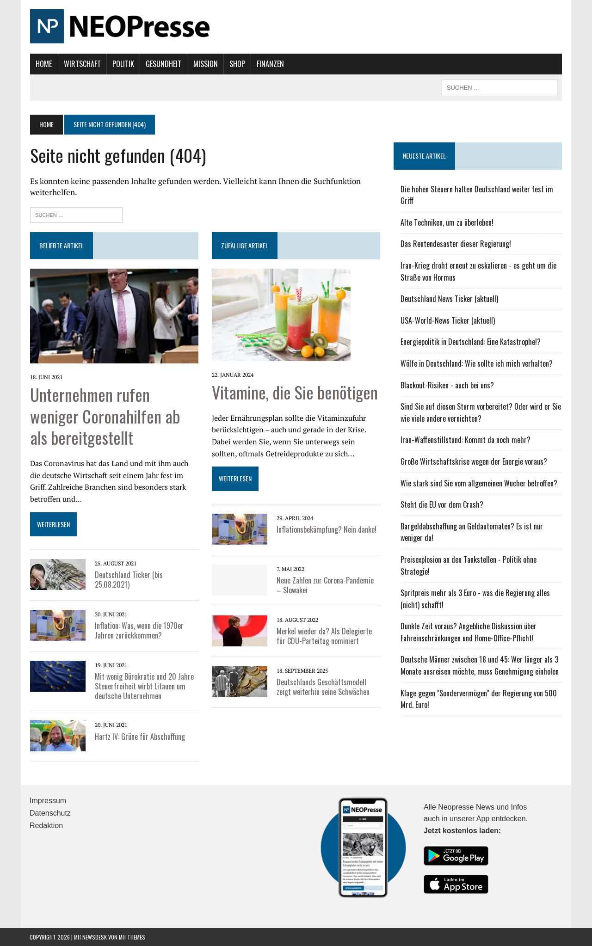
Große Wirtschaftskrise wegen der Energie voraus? (474, 461)
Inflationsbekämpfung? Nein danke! (326, 528)
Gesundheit (163, 63)
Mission (204, 63)
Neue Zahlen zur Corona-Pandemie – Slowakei (328, 584)
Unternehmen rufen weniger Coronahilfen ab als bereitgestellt (104, 415)
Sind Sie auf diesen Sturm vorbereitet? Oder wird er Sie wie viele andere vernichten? (481, 412)
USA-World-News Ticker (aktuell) (448, 320)
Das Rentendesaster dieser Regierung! (456, 243)
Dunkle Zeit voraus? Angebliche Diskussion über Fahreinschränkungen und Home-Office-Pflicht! (468, 632)
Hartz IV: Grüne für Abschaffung (139, 736)
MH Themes (132, 937)
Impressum (48, 801)
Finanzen (270, 63)
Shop (237, 63)
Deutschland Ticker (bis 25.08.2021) (128, 579)
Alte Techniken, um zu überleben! (447, 222)
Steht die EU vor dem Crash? (442, 504)
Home (43, 63)
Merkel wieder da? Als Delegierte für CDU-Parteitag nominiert (324, 635)
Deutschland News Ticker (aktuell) (449, 298)
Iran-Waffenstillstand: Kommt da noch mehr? (465, 439)
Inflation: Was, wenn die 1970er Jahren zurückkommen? (138, 630)
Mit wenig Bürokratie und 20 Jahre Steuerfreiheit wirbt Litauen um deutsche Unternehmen (143, 686)
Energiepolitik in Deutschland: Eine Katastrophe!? (471, 341)
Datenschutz (50, 813)
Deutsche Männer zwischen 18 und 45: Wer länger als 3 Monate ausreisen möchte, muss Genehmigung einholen (480, 665)
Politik (123, 63)
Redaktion (46, 825)
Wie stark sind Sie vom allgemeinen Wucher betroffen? (479, 483)
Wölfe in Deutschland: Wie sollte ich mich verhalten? (477, 363)
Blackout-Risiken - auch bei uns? (447, 385)
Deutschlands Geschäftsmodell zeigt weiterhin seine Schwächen (323, 686)
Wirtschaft (81, 63)
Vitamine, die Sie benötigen (295, 391)
